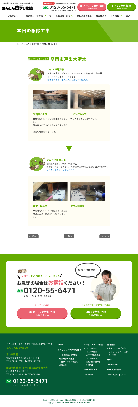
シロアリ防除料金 (93, 355)
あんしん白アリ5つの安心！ (70, 349)
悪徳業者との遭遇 (66, 358)
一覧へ (69, 236)
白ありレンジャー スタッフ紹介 (118, 353)
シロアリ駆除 (91, 351)
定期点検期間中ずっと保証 (93, 363)
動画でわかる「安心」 (118, 348)
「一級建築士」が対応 (32, 15)
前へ (34, 236)
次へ (104, 236)
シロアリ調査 (91, 348)
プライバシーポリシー (116, 374)
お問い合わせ (113, 364)
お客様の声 (101, 15)
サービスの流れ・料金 (60, 15)
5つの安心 (13, 15)
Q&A (127, 15)
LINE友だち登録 (114, 369)
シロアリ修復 (91, 358)
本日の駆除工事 (84, 15)
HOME (60, 344)
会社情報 (115, 15)
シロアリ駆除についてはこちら (60, 170)
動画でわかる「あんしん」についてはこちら (67, 79)
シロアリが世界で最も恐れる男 (68, 363)
